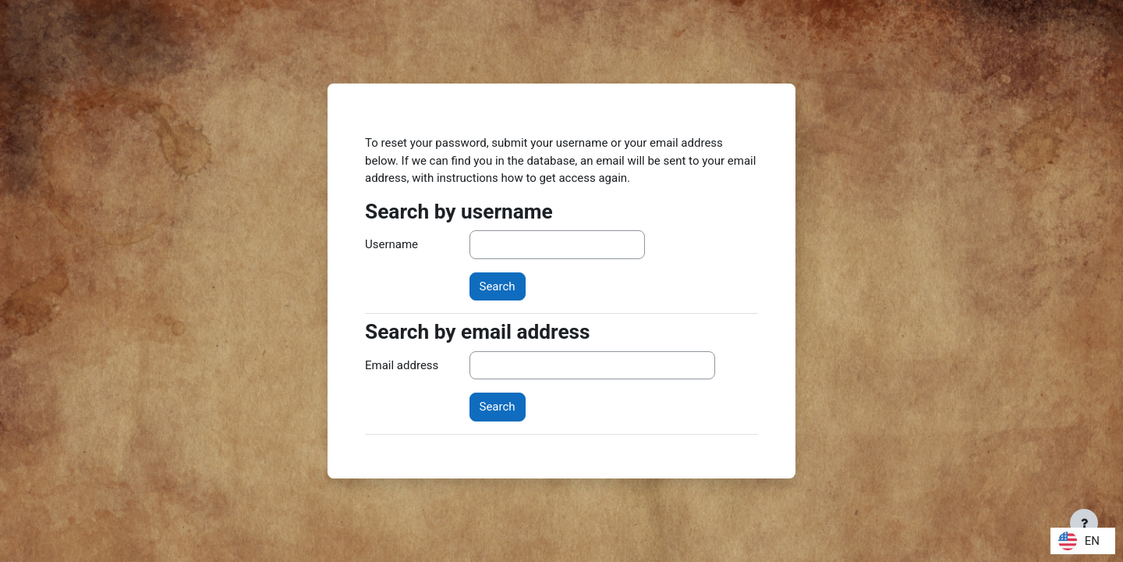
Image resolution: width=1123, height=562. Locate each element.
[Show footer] (1084, 523)
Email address (401, 365)
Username (391, 244)
